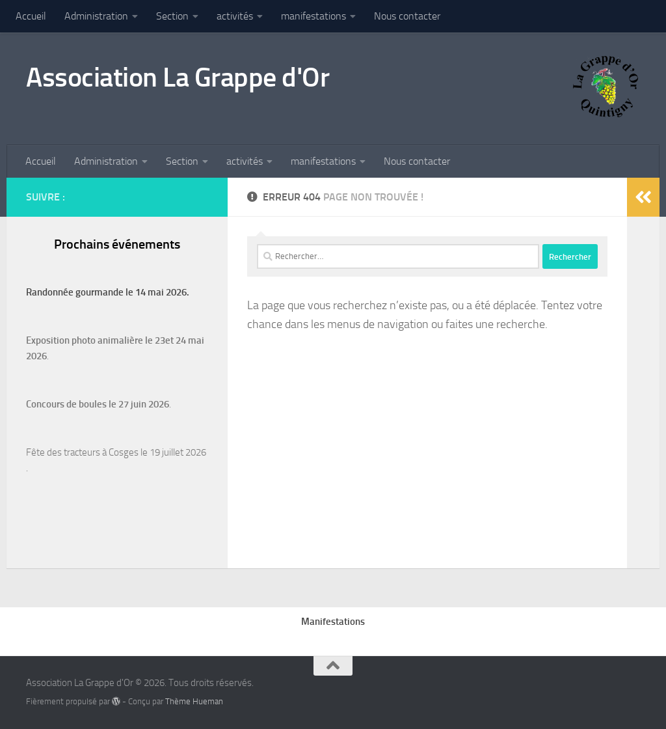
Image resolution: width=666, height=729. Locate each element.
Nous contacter (407, 16)
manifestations (313, 16)
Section (172, 16)
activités (235, 16)
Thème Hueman (194, 701)
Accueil (31, 16)
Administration (96, 16)
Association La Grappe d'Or (177, 77)
